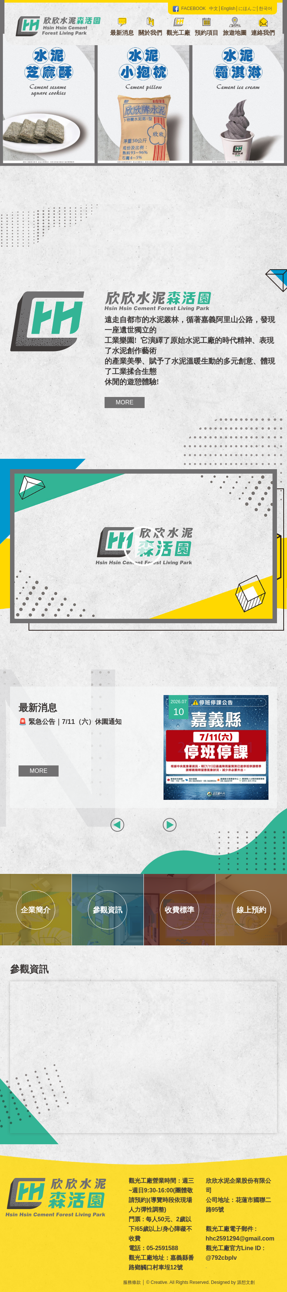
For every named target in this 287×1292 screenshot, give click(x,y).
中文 (213, 8)
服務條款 (132, 1282)
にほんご (247, 8)
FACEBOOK (189, 8)
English (228, 8)
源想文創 (246, 1282)
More (124, 402)
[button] (150, 27)
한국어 (265, 8)
